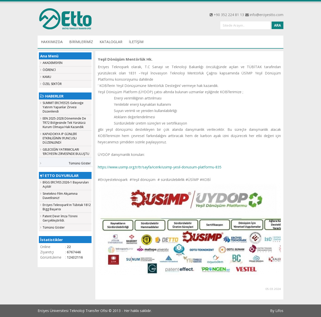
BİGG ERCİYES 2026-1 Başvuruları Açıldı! (66, 184)
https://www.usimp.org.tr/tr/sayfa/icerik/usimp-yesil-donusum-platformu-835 (159, 167)
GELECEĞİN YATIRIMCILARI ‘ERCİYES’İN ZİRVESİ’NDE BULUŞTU (66, 151)
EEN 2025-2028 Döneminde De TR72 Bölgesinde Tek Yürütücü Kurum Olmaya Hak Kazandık (64, 122)
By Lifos (276, 310)
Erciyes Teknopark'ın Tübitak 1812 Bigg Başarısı (67, 207)
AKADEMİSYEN (52, 63)
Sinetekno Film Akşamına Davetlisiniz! (60, 195)
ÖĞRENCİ (49, 70)
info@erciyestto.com (266, 14)
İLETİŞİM (136, 41)
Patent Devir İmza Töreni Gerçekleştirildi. (60, 218)
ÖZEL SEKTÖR (52, 84)
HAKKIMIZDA (52, 41)
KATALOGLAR (111, 41)
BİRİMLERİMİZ (81, 41)
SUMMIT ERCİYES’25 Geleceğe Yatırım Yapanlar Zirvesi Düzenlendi (63, 107)
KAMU (47, 77)
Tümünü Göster (80, 163)
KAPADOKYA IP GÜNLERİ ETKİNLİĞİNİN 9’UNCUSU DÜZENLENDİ (60, 138)
